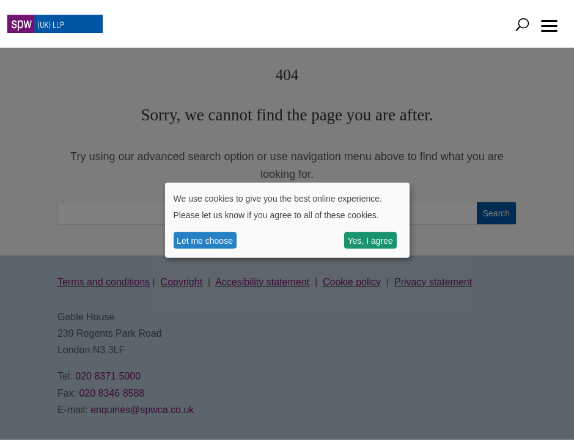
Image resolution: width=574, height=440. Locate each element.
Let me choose (205, 240)
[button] (549, 24)
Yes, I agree (370, 240)
